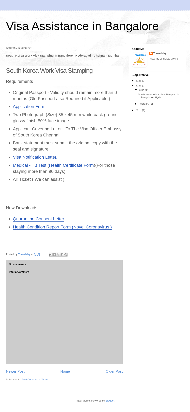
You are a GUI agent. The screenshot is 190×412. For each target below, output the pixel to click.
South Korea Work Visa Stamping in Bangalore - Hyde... (158, 96)
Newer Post (15, 371)
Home (65, 371)
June (142, 89)
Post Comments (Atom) (35, 379)
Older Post (114, 371)
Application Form (29, 106)
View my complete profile (163, 58)
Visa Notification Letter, (35, 157)
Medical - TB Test (30, 165)
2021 (139, 85)
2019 (139, 110)
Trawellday (159, 53)
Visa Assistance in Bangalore (82, 26)
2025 (139, 80)
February (144, 103)
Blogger (110, 400)
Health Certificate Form (71, 165)
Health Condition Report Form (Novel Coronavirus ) (62, 226)
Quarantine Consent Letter (38, 218)
